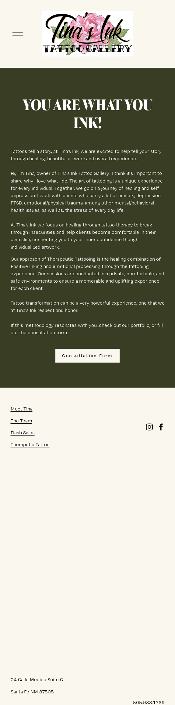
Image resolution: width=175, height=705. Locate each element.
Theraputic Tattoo (30, 444)
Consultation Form (87, 355)
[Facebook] (161, 427)
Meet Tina (22, 409)
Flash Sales (23, 433)
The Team (21, 421)
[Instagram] (149, 427)
